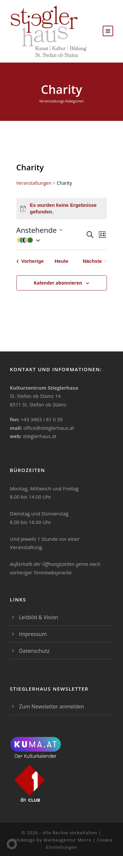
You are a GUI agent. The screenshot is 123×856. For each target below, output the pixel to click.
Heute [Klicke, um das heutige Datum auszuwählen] (62, 261)
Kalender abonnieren (58, 283)
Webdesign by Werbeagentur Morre (51, 840)
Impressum (33, 634)
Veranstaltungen (33, 183)
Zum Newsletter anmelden (51, 706)
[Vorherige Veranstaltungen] (30, 261)
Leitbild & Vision (38, 617)
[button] (50, 239)
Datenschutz (34, 650)
